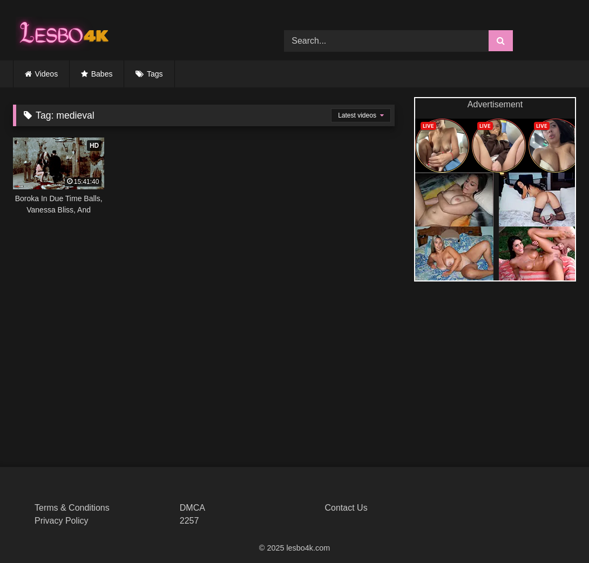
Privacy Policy (62, 520)
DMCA (192, 507)
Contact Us (346, 507)
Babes (102, 74)
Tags (155, 74)
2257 (189, 520)
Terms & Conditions (72, 507)
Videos (46, 74)
